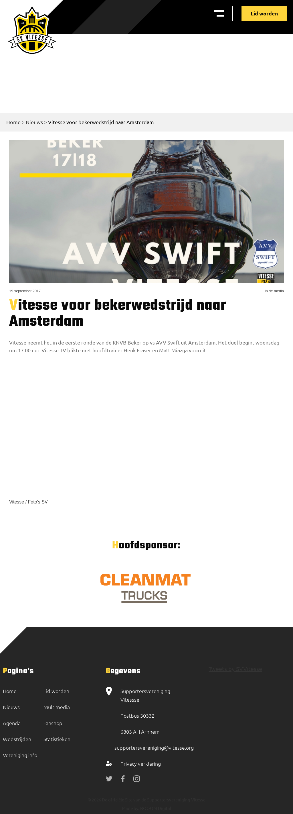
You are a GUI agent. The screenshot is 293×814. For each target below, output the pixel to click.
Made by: (130, 808)
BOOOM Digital (155, 808)
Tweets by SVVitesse (235, 668)
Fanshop (52, 723)
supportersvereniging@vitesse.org (154, 747)
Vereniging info (20, 755)
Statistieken (56, 739)
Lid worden (264, 13)
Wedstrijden (17, 739)
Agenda (12, 723)
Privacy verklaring (140, 763)
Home (13, 122)
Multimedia (56, 707)
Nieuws (34, 122)
